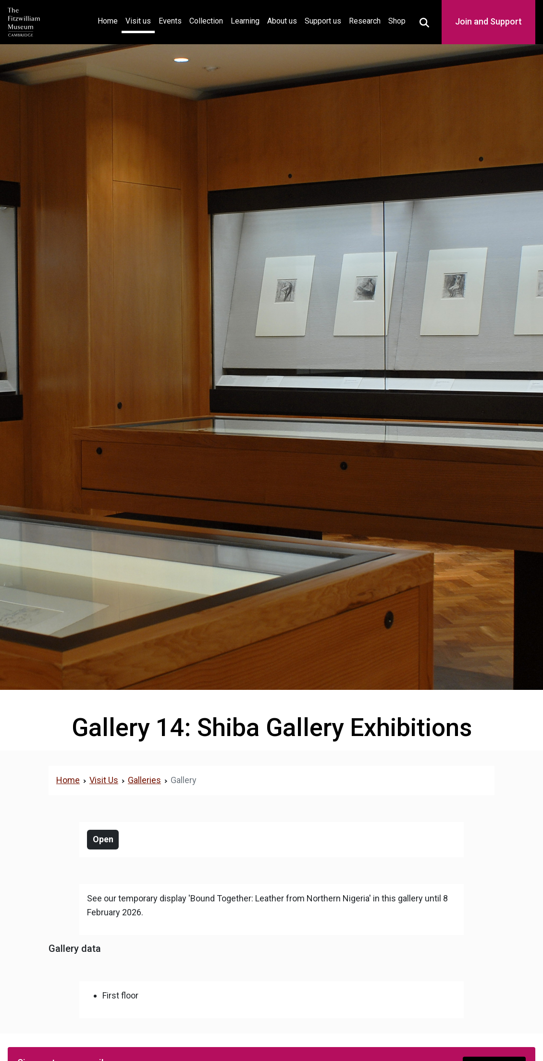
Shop (397, 20)
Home (110, 19)
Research (365, 20)
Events (170, 20)
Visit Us (103, 780)
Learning (245, 20)
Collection (206, 20)
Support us (323, 20)
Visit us (138, 20)
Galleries (144, 780)
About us (282, 20)
